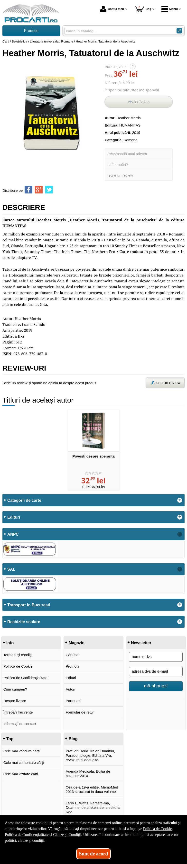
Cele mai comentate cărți (23, 762)
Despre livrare (14, 701)
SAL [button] (11, 569)
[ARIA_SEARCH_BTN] (179, 30)
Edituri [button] (13, 517)
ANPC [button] (13, 534)
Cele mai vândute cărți (21, 751)
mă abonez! (156, 685)
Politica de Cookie (18, 666)
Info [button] (10, 642)
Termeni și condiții (17, 655)
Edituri (71, 678)
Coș (142, 9)
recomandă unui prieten (128, 154)
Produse (31, 31)
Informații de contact (19, 724)
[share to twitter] (49, 189)
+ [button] (179, 500)
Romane (131, 140)
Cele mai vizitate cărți (20, 774)
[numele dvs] (156, 657)
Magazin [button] (76, 642)
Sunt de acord (93, 853)
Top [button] (9, 738)
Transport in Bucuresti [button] (28, 605)
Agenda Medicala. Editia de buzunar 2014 (88, 773)
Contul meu (112, 9)
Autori (70, 689)
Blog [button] (73, 738)
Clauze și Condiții (67, 834)
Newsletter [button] (141, 642)
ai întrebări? (118, 164)
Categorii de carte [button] (24, 500)
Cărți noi (72, 655)
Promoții (72, 666)
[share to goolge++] (39, 189)
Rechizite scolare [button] (23, 621)
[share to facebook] (28, 189)
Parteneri (73, 701)
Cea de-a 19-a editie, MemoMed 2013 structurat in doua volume (92, 789)
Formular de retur (80, 712)
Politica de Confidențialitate (25, 678)
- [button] (179, 534)
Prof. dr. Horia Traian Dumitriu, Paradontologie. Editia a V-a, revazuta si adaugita (90, 755)
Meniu (169, 9)
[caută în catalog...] (118, 31)
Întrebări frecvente (18, 712)
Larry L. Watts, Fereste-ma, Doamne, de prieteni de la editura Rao (93, 807)
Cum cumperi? (15, 689)
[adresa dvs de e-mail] (156, 671)
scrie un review (121, 175)
